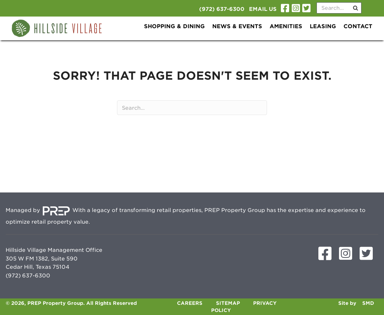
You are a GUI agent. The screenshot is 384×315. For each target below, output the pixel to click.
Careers (189, 303)
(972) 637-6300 (221, 9)
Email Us (262, 9)
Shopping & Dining (174, 26)
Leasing (323, 26)
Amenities (286, 26)
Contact (358, 26)
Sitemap (228, 303)
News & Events (237, 26)
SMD (368, 303)
